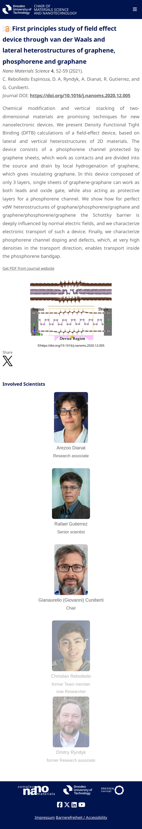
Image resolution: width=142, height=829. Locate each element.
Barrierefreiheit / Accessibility (81, 817)
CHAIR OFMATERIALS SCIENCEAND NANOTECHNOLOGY (55, 9)
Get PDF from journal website (28, 268)
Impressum (45, 817)
